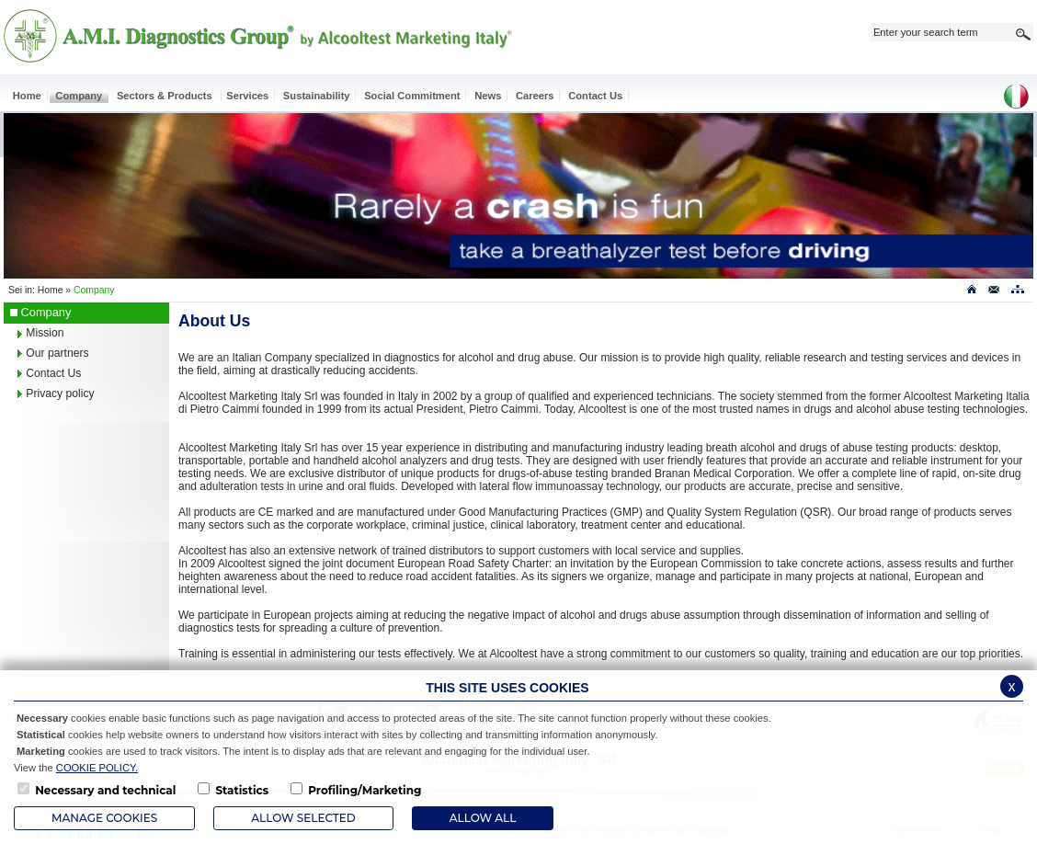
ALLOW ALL (483, 818)
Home (50, 290)
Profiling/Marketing (364, 790)
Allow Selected (303, 818)
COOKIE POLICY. (97, 767)
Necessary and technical (105, 790)
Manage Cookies (104, 818)
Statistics (241, 790)
